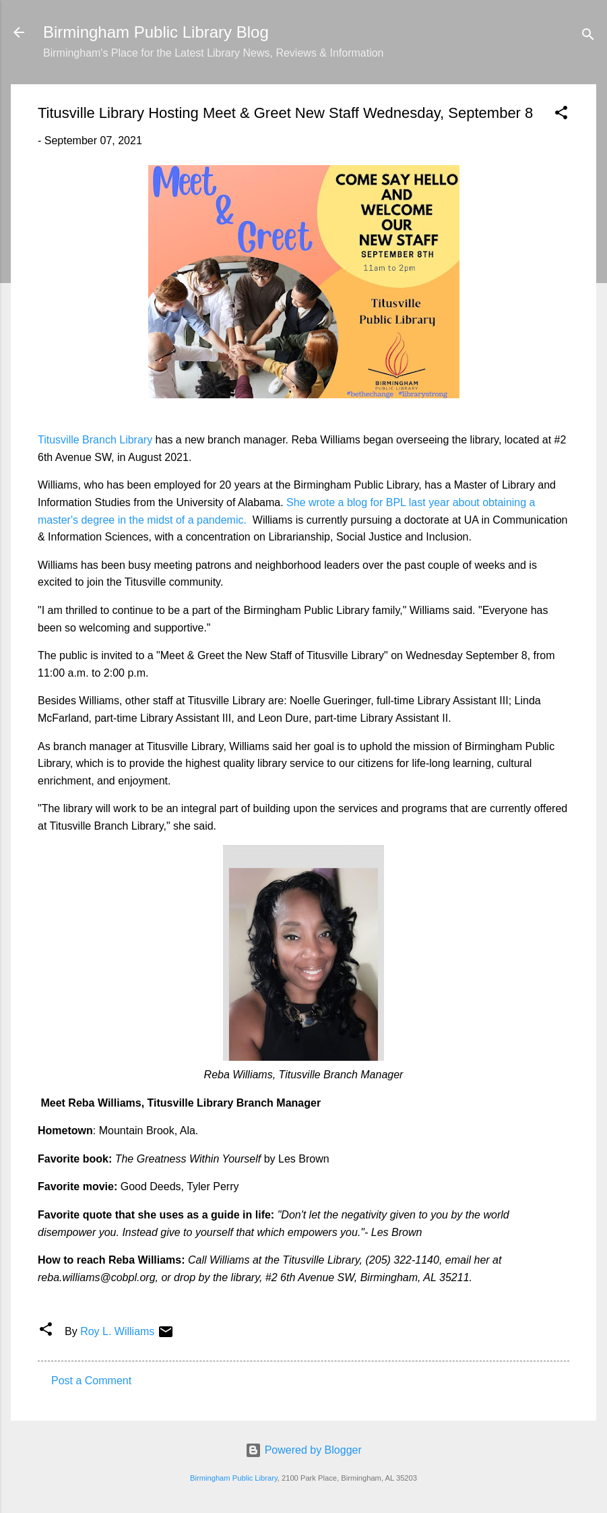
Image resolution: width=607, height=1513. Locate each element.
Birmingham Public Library (234, 1478)
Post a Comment (91, 1380)
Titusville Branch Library (95, 439)
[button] (561, 114)
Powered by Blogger (303, 1450)
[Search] (588, 36)
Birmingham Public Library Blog (156, 32)
